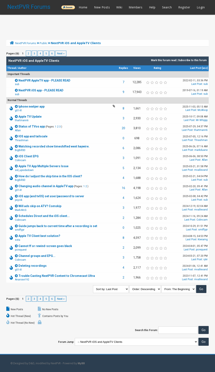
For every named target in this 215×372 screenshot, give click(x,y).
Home (83, 7)
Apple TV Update (30, 116)
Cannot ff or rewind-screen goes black (45, 246)
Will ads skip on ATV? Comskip (39, 206)
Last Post (195, 68)
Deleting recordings (32, 265)
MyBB (81, 363)
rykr (205, 259)
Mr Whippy (202, 120)
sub (17, 84)
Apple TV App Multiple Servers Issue (43, 166)
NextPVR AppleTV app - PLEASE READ (44, 80)
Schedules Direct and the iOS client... (44, 216)
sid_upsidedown (24, 170)
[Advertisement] (107, 26)
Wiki (119, 7)
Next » (60, 53)
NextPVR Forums (28, 7)
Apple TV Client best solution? (39, 236)
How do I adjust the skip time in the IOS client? (50, 176)
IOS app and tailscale (32, 136)
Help (152, 7)
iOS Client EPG (28, 156)
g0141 (18, 110)
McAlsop (203, 110)
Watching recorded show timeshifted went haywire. (53, 146)
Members (135, 7)
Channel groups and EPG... (36, 256)
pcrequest (21, 249)
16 (123, 188)
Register (184, 7)
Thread (11, 68)
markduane (201, 150)
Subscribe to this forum (192, 60)
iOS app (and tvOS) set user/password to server (51, 196)
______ (68, 7)
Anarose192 (22, 279)
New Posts (102, 7)
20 (123, 128)
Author (22, 68)
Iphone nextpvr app (31, 106)
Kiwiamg (203, 239)
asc (205, 68)
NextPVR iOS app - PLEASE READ (40, 90)
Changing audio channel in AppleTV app (45, 186)
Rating (157, 68)
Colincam (20, 160)
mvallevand (201, 169)
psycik (18, 199)
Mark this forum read (163, 60)
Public (43, 43)
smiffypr (19, 229)
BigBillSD (20, 150)
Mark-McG (20, 210)
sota (17, 239)
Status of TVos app (31, 126)
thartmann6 (22, 120)
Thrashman (21, 140)
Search (167, 7)
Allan (18, 130)
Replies (123, 68)
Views (137, 68)
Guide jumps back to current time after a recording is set (57, 226)
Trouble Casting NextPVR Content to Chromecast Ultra (56, 275)
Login (201, 7)
